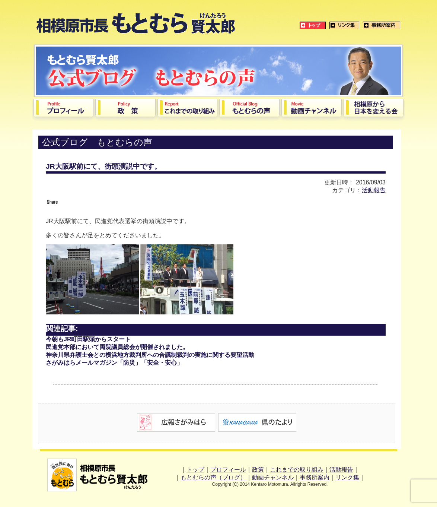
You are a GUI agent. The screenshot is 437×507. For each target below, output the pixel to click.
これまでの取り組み (296, 469)
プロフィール (228, 469)
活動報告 (374, 190)
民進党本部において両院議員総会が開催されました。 (117, 347)
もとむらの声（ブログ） (213, 477)
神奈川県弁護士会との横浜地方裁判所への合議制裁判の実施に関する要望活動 (150, 355)
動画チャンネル (273, 477)
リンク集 (347, 477)
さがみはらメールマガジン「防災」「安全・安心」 (114, 362)
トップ (195, 469)
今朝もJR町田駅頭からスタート (88, 339)
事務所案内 (314, 477)
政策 (258, 469)
